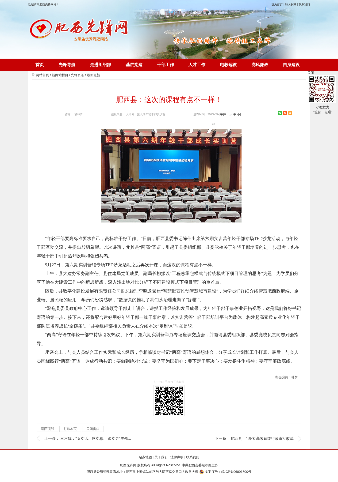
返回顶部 (47, 429)
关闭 (310, 73)
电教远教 (228, 64)
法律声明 (177, 457)
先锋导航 (66, 64)
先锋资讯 (77, 75)
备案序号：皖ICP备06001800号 (225, 472)
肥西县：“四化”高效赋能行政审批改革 (262, 439)
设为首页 (277, 4)
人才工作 (196, 64)
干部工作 (165, 64)
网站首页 (42, 75)
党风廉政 (259, 64)
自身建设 (291, 64)
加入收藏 (290, 4)
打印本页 (70, 429)
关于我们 (161, 457)
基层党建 (134, 64)
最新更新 (93, 75)
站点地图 (145, 457)
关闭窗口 (93, 429)
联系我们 (304, 4)
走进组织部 (100, 64)
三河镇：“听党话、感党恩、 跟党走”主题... (95, 439)
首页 (39, 64)
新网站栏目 (60, 75)
